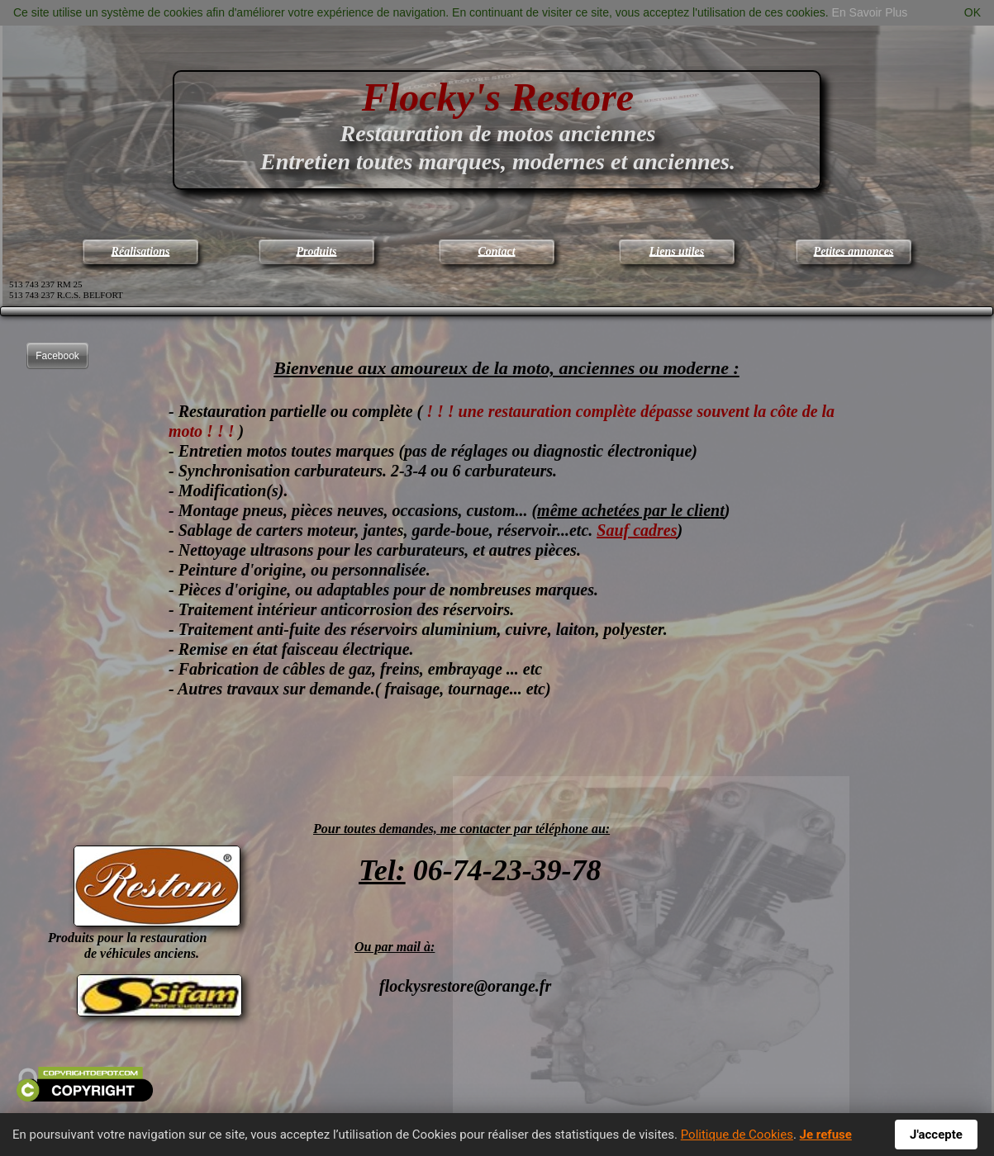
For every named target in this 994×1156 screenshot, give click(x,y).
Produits (316, 251)
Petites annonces (854, 251)
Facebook (57, 356)
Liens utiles (677, 251)
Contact (496, 251)
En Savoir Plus (870, 12)
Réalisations (141, 251)
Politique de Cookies (737, 1134)
